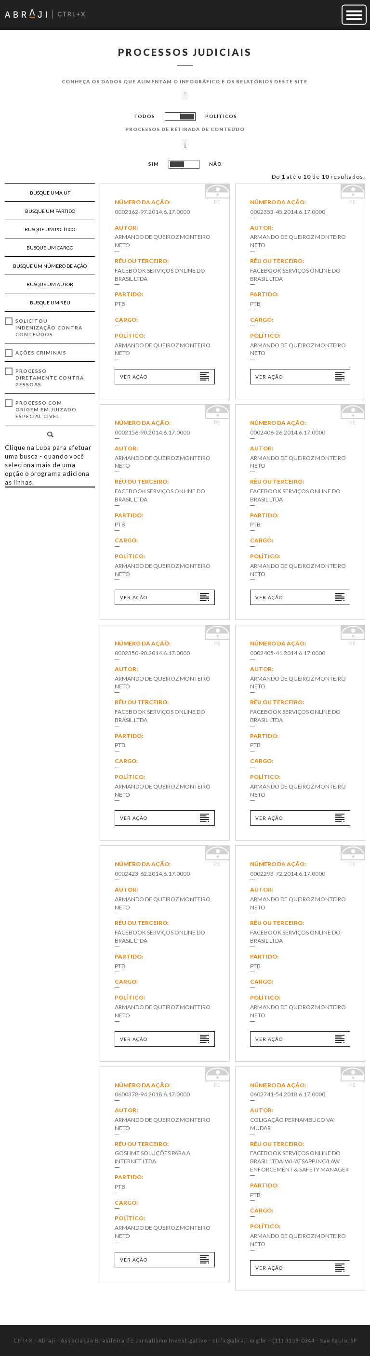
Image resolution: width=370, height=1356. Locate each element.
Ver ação (133, 377)
